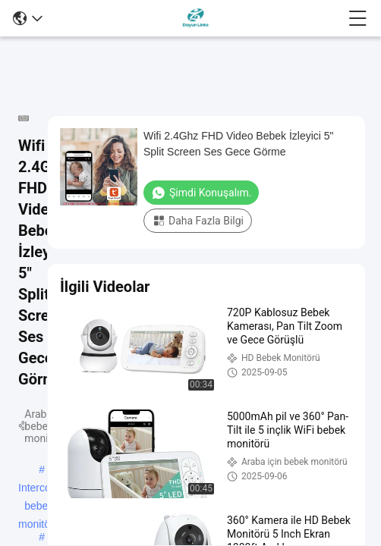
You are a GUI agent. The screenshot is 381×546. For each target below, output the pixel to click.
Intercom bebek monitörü (38, 489)
